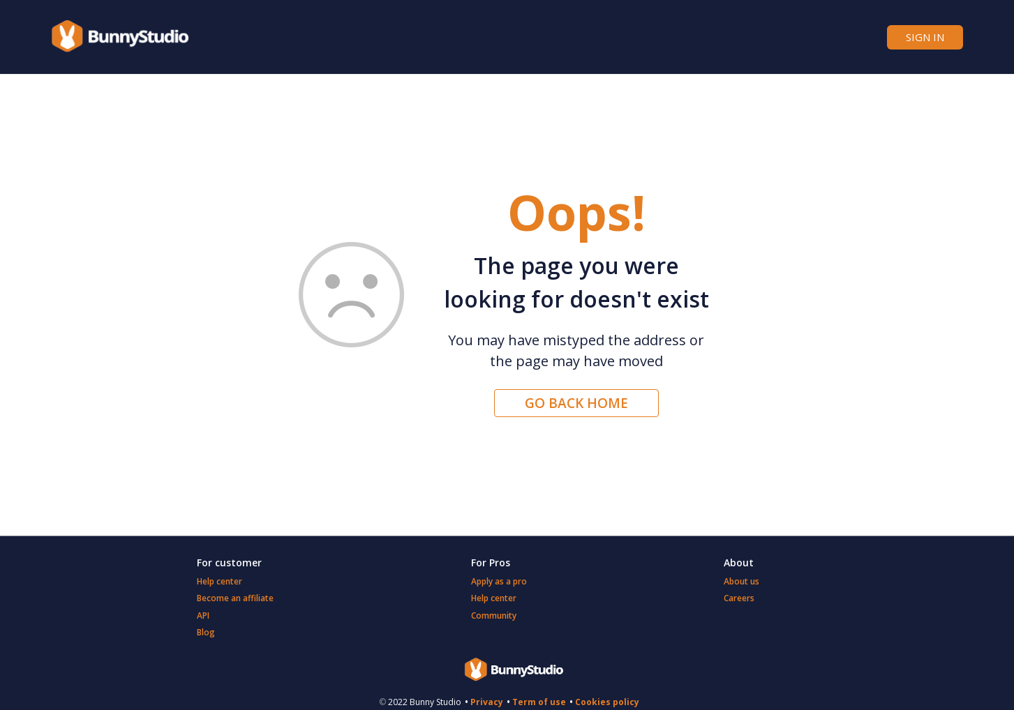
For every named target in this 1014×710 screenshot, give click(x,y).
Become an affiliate (235, 598)
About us (741, 581)
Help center (219, 581)
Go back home (576, 403)
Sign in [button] (925, 37)
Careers (739, 598)
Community (493, 615)
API (203, 615)
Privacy (486, 702)
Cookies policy (607, 702)
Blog (206, 632)
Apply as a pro (499, 581)
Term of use (539, 702)
